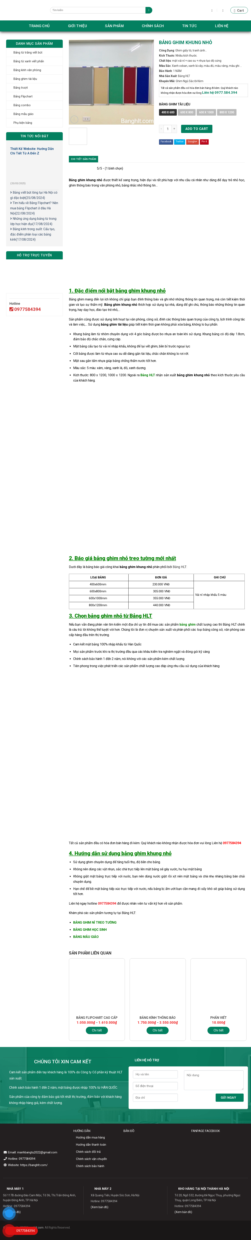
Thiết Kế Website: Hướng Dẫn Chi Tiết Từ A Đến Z (32, 151)
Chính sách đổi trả (88, 1152)
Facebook (166, 141)
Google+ (192, 141)
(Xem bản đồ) (99, 1207)
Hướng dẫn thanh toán (91, 1144)
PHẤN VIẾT (218, 1018)
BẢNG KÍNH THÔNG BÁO (158, 1018)
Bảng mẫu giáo (23, 114)
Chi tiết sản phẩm (83, 159)
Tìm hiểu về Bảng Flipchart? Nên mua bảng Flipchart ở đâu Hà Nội (34, 208)
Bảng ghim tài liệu (25, 79)
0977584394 (25, 309)
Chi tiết (97, 1030)
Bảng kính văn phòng (27, 70)
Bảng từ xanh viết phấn (28, 61)
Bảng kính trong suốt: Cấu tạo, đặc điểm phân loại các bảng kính (32, 234)
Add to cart (196, 129)
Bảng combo (22, 105)
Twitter (180, 141)
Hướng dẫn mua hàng (90, 1137)
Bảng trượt (20, 87)
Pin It (204, 141)
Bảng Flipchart (22, 96)
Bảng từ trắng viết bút (27, 52)
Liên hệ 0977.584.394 (219, 92)
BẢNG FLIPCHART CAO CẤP (97, 1018)
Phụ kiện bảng (22, 123)
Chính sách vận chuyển (91, 1159)
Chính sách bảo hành (90, 1166)
